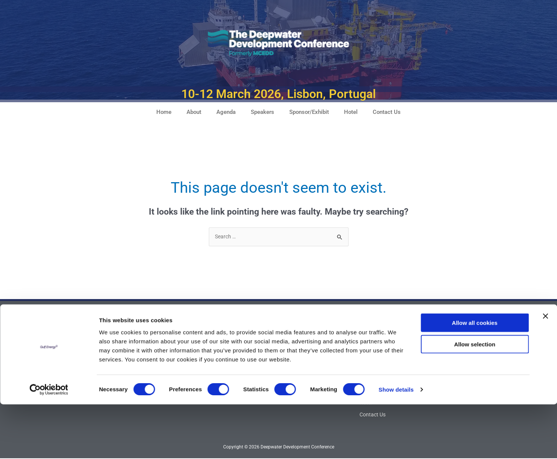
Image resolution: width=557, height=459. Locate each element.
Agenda (226, 112)
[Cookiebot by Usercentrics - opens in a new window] (49, 444)
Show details (396, 444)
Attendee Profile (231, 354)
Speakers (262, 112)
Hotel (351, 112)
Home (163, 112)
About (194, 112)
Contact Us (387, 112)
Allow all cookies (475, 377)
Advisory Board (230, 342)
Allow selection (474, 399)
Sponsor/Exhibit (309, 112)
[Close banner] (545, 370)
